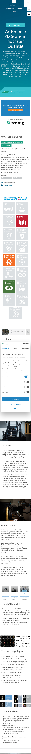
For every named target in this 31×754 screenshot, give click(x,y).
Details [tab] (15, 348)
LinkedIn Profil (8, 185)
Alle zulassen (15, 399)
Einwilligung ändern (15, 110)
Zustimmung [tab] (5, 348)
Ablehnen (15, 409)
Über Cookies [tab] (25, 348)
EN (29, 9)
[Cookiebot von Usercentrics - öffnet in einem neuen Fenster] (22, 344)
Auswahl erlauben (15, 404)
